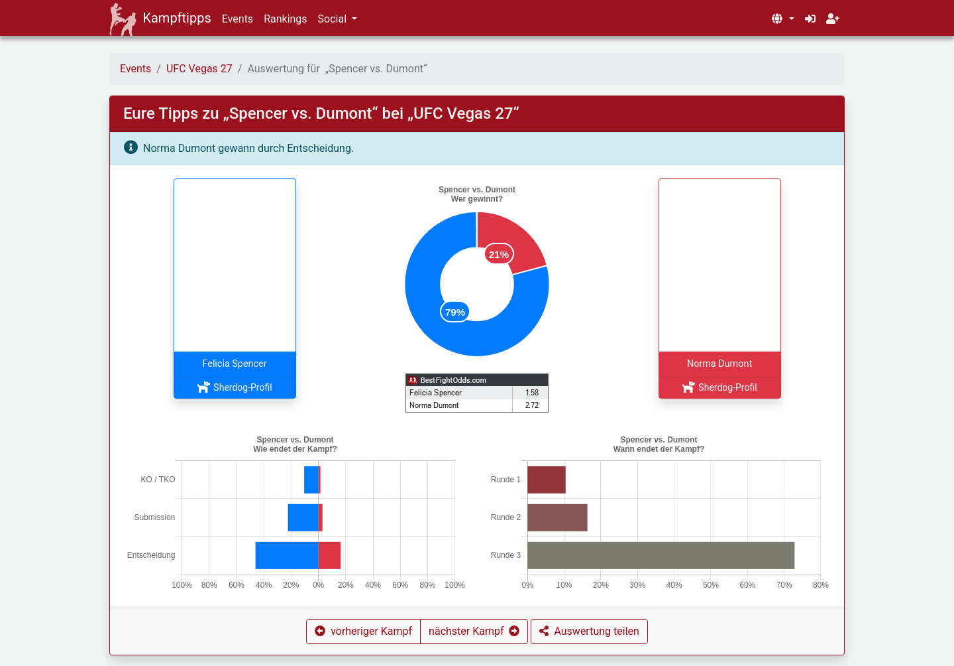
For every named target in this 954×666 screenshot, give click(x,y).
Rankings (285, 19)
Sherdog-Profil (234, 387)
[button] (782, 19)
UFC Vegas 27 (199, 68)
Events (237, 19)
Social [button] (333, 19)
